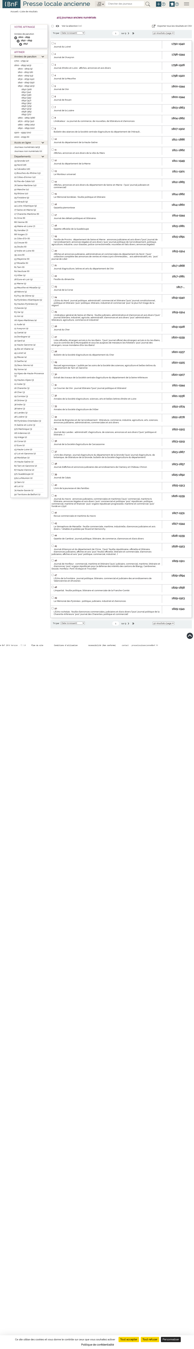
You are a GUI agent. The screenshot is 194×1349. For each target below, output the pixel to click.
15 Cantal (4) (20, 332)
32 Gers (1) (19, 482)
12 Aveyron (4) (21, 328)
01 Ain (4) (18, 316)
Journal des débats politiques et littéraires (75, 218)
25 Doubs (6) (20, 246)
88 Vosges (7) (21, 234)
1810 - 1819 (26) (25, 72)
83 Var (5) (18, 312)
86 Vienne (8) (21, 222)
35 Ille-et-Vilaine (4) (24, 349)
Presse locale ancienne (56, 3)
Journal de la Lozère (64, 110)
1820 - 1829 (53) (25, 75)
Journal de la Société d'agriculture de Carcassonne (79, 444)
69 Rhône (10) (21, 193)
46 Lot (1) (18, 486)
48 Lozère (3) (20, 417)
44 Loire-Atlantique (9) (25, 206)
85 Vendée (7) (21, 230)
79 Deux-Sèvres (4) (23, 365)
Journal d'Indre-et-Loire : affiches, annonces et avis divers (82, 68)
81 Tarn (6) (19, 267)
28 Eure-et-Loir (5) (23, 279)
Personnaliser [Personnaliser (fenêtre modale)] (171, 1339)
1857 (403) (26, 109)
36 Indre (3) (19, 404)
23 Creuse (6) (20, 242)
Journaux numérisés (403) (27, 147)
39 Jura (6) (19, 255)
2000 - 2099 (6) (21, 137)
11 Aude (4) (19, 324)
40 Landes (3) (21, 412)
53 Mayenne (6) (21, 259)
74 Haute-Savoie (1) (23, 490)
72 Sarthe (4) (20, 361)
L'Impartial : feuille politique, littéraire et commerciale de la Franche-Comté (91, 590)
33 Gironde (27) (21, 161)
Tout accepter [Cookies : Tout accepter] (128, 1339)
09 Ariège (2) (20, 437)
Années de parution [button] (25, 56)
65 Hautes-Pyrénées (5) (26, 304)
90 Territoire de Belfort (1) (27, 494)
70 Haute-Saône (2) (24, 462)
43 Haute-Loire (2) (23, 449)
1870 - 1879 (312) (26, 121)
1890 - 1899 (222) (26, 128)
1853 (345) (26, 97)
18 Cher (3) (19, 392)
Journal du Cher (62, 329)
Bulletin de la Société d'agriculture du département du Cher (84, 355)
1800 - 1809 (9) (25, 69)
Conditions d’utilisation (66, 645)
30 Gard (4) (19, 340)
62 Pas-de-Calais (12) (24, 181)
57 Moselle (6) (21, 263)
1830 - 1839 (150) (26, 79)
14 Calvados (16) (22, 169)
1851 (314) (26, 92)
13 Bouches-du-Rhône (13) (27, 173)
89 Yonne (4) (20, 369)
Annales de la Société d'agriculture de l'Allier (76, 409)
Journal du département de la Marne (72, 163)
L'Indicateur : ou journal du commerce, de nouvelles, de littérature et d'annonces (94, 121)
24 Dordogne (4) (22, 336)
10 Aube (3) (19, 384)
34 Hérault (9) (21, 201)
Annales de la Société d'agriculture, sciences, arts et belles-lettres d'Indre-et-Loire (95, 399)
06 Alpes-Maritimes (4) (25, 320)
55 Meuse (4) (20, 357)
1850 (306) (26, 89)
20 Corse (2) (20, 441)
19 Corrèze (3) (21, 396)
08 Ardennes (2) (22, 433)
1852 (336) (26, 95)
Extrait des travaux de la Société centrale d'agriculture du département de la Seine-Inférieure (101, 377)
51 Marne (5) (20, 283)
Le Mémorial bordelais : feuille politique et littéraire (79, 197)
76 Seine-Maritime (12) (25, 185)
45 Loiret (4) (20, 353)
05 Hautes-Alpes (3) (24, 380)
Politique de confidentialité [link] (97, 1344)
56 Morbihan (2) (22, 457)
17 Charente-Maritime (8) (26, 214)
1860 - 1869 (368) (26, 118)
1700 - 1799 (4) (21, 61)
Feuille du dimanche (64, 279)
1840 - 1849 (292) (26, 82)
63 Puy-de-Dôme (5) (24, 296)
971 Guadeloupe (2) (24, 474)
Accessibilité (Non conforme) (102, 645)
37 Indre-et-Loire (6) (24, 251)
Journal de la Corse (63, 290)
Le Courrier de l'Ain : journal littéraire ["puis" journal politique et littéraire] (90, 388)
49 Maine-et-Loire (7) (24, 226)
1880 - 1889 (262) (26, 124)
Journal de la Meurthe (65, 78)
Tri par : (56, 33)
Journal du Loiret (62, 46)
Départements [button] (22, 156)
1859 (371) (26, 114)
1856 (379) (26, 106)
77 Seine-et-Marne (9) (25, 210)
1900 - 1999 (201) (22, 132)
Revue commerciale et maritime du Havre (75, 516)
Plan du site (37, 645)
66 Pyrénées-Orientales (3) (27, 421)
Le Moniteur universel (65, 174)
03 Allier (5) (20, 275)
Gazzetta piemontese (64, 207)
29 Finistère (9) (21, 197)
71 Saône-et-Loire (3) (24, 425)
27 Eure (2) (19, 445)
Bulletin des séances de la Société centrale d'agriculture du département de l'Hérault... (97, 132)
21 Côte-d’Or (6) (22, 238)
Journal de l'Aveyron (64, 57)
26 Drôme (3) (20, 400)
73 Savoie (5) (20, 308)
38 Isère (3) (19, 408)
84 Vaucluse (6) (21, 271)
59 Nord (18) (20, 165)
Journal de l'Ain (61, 89)
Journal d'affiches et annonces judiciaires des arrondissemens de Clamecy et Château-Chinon (100, 467)
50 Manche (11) (21, 189)
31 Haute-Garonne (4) (25, 345)
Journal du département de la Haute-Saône (76, 142)
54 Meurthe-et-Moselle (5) (27, 287)
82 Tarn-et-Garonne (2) (25, 466)
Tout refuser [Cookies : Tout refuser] (149, 1339)
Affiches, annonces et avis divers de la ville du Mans (79, 153)
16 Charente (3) (21, 388)
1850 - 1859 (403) (26, 86)
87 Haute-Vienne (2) (24, 470)
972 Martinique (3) (23, 429)
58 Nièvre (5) (20, 291)
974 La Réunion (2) (23, 478)
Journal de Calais (62, 477)
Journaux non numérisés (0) (28, 151)
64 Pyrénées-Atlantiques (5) (28, 300)
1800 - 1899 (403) (22, 65)
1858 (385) (26, 111)
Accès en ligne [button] (22, 142)
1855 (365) (26, 103)
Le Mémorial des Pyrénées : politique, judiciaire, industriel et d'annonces (90, 601)
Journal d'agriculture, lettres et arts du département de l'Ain (84, 268)
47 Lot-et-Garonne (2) (25, 453)
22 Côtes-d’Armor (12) (25, 177)
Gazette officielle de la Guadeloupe (71, 229)
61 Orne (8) (19, 218)
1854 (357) (26, 100)
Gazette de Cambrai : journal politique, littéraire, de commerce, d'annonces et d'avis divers (99, 538)
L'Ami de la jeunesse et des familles (71, 488)
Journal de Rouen (63, 100)
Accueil (14, 11)
